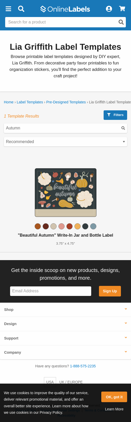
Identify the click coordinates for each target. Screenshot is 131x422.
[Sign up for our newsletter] (50, 291)
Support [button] (11, 338)
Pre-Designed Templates (66, 102)
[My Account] (108, 9)
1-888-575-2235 (83, 366)
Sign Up (110, 291)
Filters (115, 115)
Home (8, 102)
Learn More (114, 409)
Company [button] (12, 352)
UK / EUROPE (71, 382)
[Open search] (121, 22)
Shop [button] (8, 310)
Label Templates (30, 102)
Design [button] (10, 324)
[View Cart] (122, 9)
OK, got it (114, 397)
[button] (8, 9)
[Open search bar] (21, 9)
